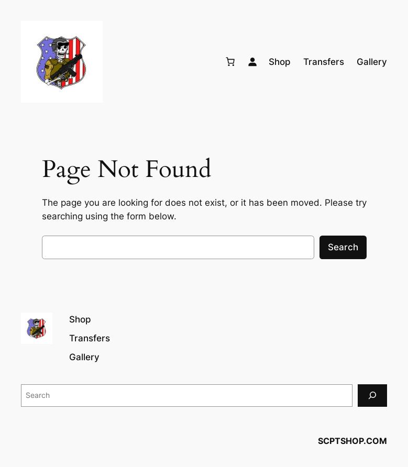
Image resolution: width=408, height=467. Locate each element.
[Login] (252, 62)
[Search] (372, 395)
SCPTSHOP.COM (352, 441)
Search (343, 247)
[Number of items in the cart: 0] (230, 62)
